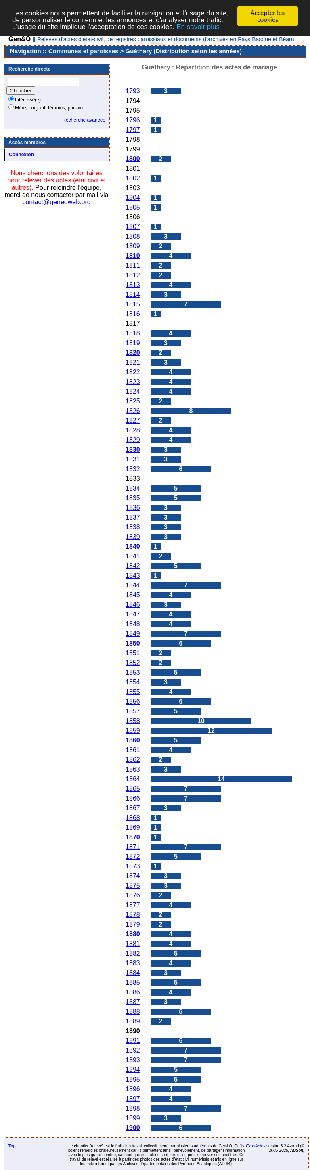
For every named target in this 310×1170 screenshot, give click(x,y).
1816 (133, 313)
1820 (133, 352)
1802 (133, 178)
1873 (133, 866)
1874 (133, 875)
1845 (133, 594)
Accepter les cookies (268, 16)
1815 (133, 304)
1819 (133, 343)
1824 (133, 391)
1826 (133, 410)
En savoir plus (198, 26)
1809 (133, 246)
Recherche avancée (83, 120)
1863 (133, 769)
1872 (133, 856)
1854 (133, 682)
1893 (133, 1060)
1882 (133, 953)
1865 (133, 788)
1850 (133, 643)
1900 (133, 1127)
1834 (133, 488)
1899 (133, 1118)
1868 (133, 817)
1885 (133, 982)
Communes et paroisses (83, 51)
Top (12, 1146)
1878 (133, 914)
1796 (133, 120)
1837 (133, 517)
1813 (133, 284)
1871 (133, 846)
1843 (133, 575)
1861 (133, 749)
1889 (133, 1021)
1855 (133, 691)
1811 (133, 265)
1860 (133, 740)
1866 (133, 798)
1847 (133, 614)
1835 (133, 498)
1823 (133, 381)
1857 (133, 711)
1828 (133, 430)
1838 (133, 527)
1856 (133, 701)
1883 (133, 963)
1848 (133, 624)
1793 (133, 91)
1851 (133, 653)
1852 (133, 662)
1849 (133, 633)
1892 (133, 1050)
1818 (133, 333)
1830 (133, 449)
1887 (133, 1001)
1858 (133, 720)
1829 (133, 439)
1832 (133, 468)
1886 (133, 992)
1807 (133, 226)
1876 (133, 895)
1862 (133, 759)
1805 (133, 207)
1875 (133, 885)
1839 (133, 536)
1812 (133, 275)
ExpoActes (255, 1146)
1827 (133, 420)
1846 (133, 604)
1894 (133, 1069)
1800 (133, 158)
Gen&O (19, 39)
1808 (133, 236)
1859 (133, 730)
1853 (133, 672)
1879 (133, 924)
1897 (133, 1098)
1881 (133, 943)
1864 (133, 779)
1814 (133, 294)
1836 (133, 507)
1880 (133, 934)
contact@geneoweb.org (56, 202)
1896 (133, 1089)
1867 (133, 808)
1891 (133, 1040)
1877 (133, 905)
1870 (133, 837)
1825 (133, 401)
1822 (133, 372)
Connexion (21, 154)
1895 (133, 1079)
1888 (133, 1011)
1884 (133, 972)
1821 (133, 362)
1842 (133, 565)
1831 (133, 459)
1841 (133, 556)
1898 (133, 1108)
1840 (133, 546)
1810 (133, 255)
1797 (133, 129)
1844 (133, 585)
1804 (133, 197)
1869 (133, 827)
